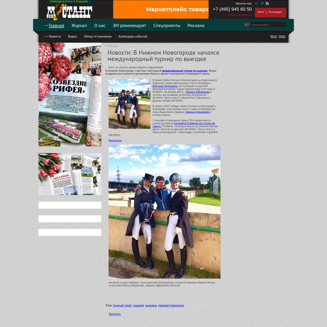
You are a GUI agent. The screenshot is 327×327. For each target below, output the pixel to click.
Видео (72, 36)
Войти (261, 12)
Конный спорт (122, 305)
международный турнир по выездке (184, 70)
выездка (150, 305)
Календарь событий (133, 36)
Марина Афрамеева (197, 91)
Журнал (79, 25)
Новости (55, 36)
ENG (282, 36)
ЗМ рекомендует (129, 25)
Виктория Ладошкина (165, 86)
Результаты (115, 140)
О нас (99, 25)
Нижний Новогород (171, 305)
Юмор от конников (98, 36)
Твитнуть (115, 314)
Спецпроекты (167, 25)
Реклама (196, 25)
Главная (56, 25)
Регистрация (275, 12)
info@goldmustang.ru (240, 14)
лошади (138, 305)
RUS (274, 36)
